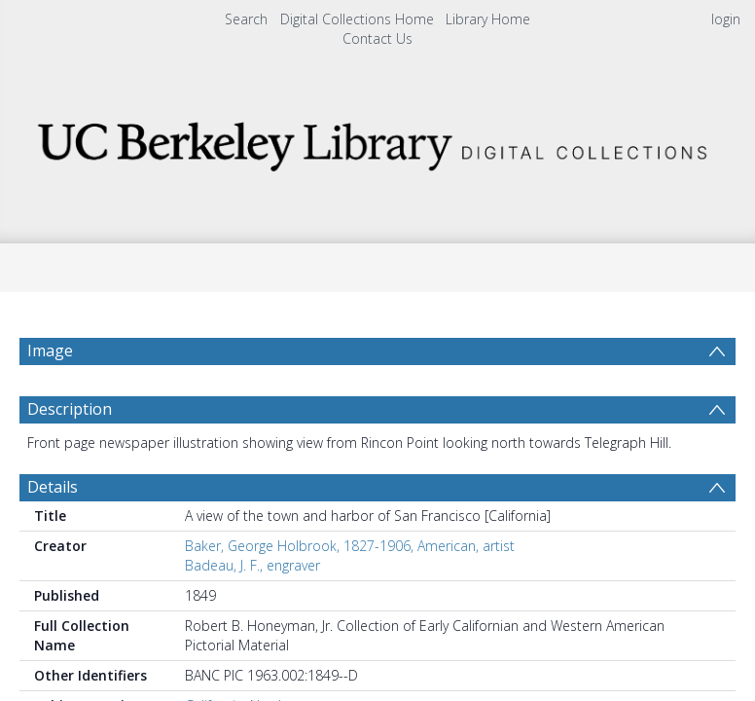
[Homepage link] (378, 142)
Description (69, 409)
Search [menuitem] (246, 19)
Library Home (488, 19)
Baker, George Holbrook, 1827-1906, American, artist (350, 545)
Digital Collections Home (357, 19)
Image (50, 350)
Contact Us (377, 38)
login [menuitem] (725, 19)
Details (52, 487)
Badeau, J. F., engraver (252, 565)
